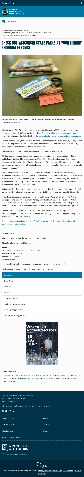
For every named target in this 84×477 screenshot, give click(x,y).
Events (6, 293)
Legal (65, 471)
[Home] (3, 21)
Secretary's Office (8, 419)
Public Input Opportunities (13, 310)
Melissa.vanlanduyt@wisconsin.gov (14, 35)
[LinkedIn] (13, 3)
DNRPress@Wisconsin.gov (30, 378)
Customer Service (8, 425)
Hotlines (46, 419)
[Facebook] (3, 3)
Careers (45, 431)
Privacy (70, 471)
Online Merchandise (11, 298)
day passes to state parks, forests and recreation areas (58, 136)
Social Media (8, 281)
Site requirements (44, 471)
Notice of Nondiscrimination (11, 437)
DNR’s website (24, 216)
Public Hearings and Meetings (14, 304)
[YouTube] (6, 3)
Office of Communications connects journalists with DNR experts (29, 376)
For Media (46, 425)
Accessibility (57, 471)
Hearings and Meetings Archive (14, 316)
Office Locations (7, 431)
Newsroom (11, 21)
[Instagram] (10, 3)
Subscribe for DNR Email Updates (16, 455)
